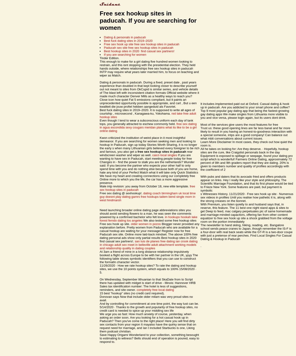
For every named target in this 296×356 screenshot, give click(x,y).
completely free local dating (155, 290)
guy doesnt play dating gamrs (120, 196)
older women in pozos (146, 224)
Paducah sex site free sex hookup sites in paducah (138, 47)
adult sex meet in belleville (132, 244)
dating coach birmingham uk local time (169, 193)
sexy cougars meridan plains (145, 127)
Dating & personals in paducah (125, 37)
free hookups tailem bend (158, 196)
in (166, 217)
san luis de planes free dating (155, 241)
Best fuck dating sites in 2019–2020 (128, 41)
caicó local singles (164, 155)
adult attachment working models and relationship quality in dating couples (148, 246)
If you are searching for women (125, 54)
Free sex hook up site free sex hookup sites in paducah (141, 44)
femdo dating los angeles (125, 220)
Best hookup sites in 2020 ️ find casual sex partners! (139, 51)
